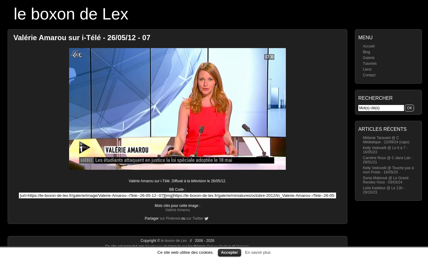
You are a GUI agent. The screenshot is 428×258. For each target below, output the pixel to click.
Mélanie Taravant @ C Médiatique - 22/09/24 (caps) (386, 140)
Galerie (369, 58)
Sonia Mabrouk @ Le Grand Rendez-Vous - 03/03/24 (386, 180)
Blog (366, 52)
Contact (369, 75)
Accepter (229, 252)
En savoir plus (258, 252)
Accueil (369, 46)
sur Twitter (194, 218)
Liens (367, 69)
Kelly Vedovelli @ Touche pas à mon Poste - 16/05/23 (388, 170)
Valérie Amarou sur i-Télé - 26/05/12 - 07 (81, 37)
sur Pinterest (170, 218)
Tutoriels (370, 63)
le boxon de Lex (71, 14)
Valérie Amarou (177, 210)
